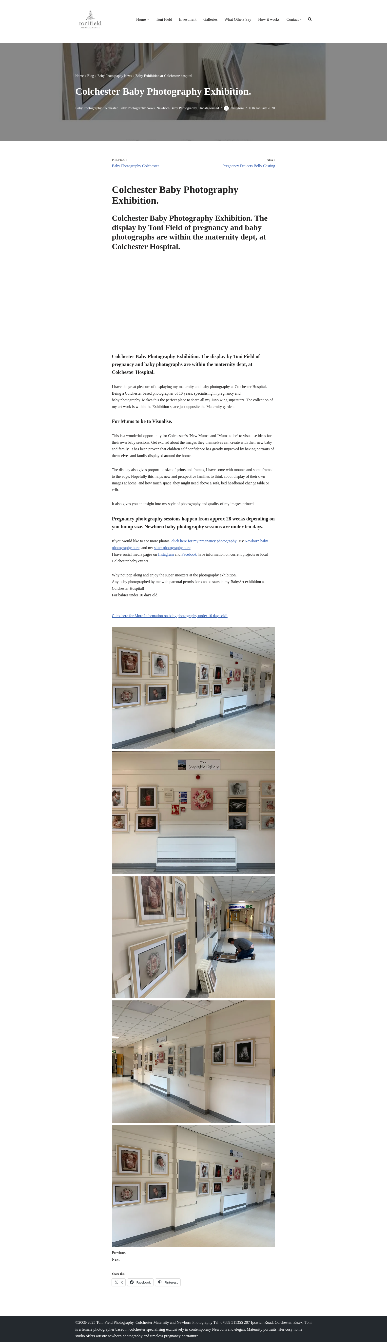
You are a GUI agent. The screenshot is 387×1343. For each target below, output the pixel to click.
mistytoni (237, 108)
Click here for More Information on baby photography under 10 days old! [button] (170, 617)
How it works (268, 19)
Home (79, 75)
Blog (90, 75)
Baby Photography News (114, 75)
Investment (187, 19)
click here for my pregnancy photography (204, 542)
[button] (147, 19)
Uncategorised (209, 108)
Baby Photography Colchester (96, 108)
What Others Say (237, 19)
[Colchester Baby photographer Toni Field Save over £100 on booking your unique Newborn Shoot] (90, 19)
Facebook (189, 555)
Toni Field (163, 19)
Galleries (210, 19)
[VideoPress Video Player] (193, 304)
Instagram (166, 555)
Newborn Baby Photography (177, 108)
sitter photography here (172, 549)
